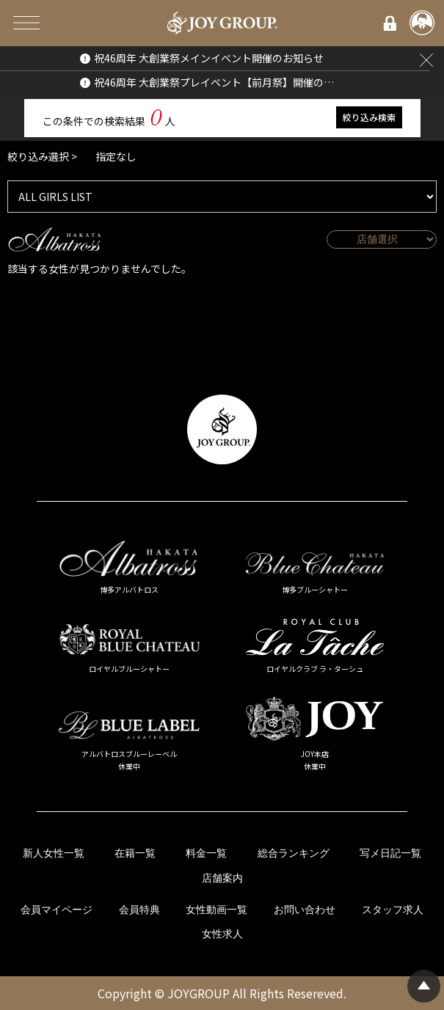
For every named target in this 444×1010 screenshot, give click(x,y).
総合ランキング (294, 853)
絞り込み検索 (369, 117)
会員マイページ (56, 909)
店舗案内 (222, 878)
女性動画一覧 (216, 909)
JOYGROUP (198, 993)
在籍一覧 (135, 853)
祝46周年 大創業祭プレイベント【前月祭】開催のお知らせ (215, 82)
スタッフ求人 (392, 909)
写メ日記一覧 (390, 853)
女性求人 (222, 934)
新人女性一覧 (53, 853)
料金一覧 (206, 853)
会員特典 (139, 909)
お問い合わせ (304, 909)
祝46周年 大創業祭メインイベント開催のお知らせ (209, 58)
